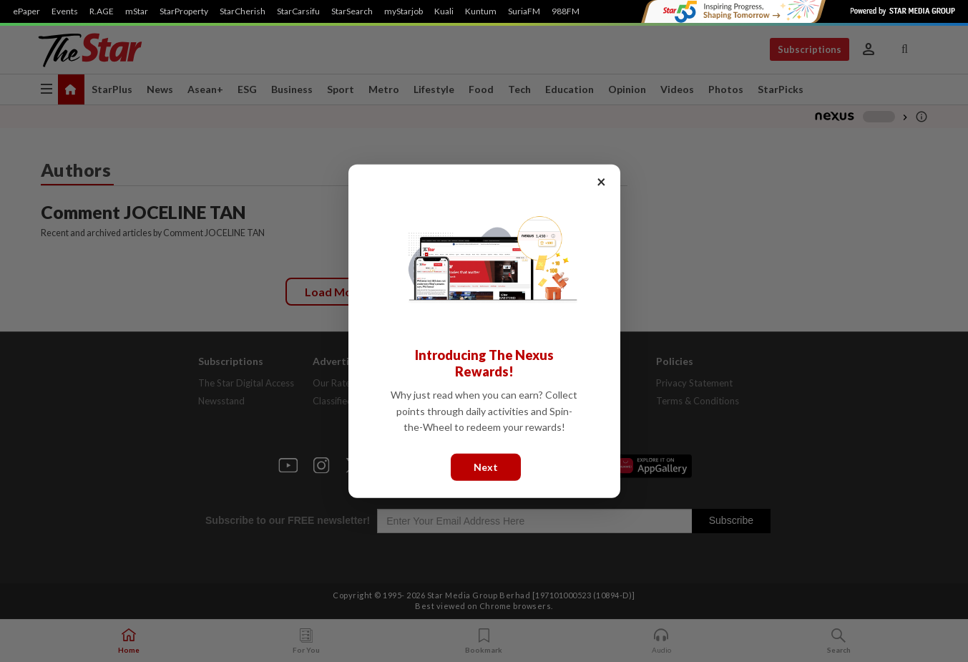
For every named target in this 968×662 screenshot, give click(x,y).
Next (486, 466)
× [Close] (601, 180)
